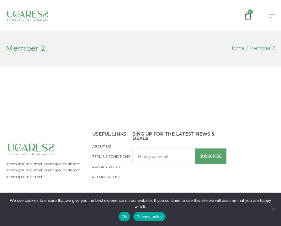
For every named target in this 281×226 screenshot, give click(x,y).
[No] (273, 209)
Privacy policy (149, 216)
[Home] (237, 48)
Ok (124, 216)
